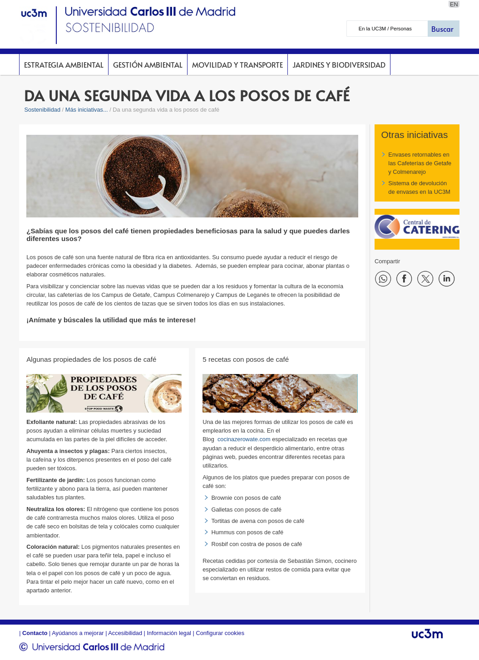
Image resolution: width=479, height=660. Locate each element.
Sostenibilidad (42, 109)
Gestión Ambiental (148, 64)
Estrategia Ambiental (64, 64)
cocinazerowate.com (244, 439)
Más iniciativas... (86, 109)
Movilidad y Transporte (237, 64)
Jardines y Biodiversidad (338, 64)
